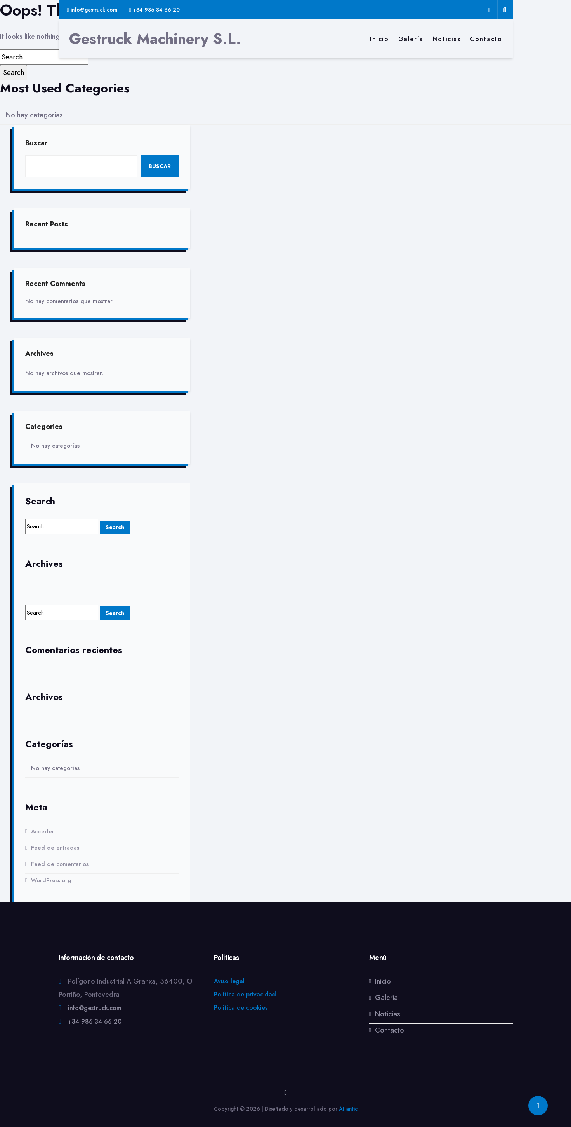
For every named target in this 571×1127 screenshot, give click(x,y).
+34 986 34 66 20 (94, 1021)
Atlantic (348, 1109)
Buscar (36, 143)
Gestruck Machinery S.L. (155, 38)
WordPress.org (51, 880)
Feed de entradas (55, 848)
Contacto (486, 39)
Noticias (447, 39)
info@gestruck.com (94, 1008)
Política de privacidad (245, 994)
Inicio (379, 39)
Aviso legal (229, 981)
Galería (410, 39)
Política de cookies (240, 1007)
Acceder (42, 831)
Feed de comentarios (60, 864)
